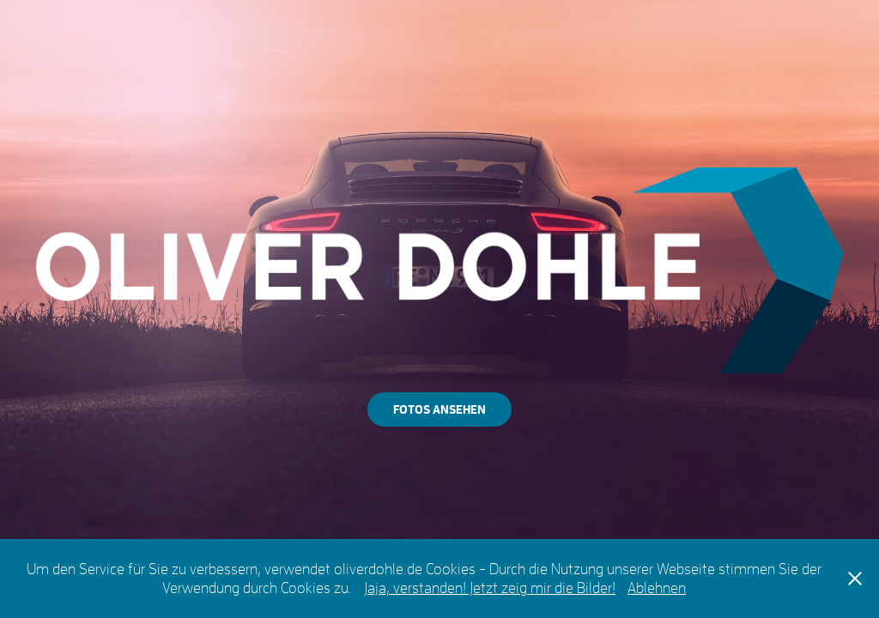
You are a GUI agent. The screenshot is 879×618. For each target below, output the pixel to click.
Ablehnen (656, 588)
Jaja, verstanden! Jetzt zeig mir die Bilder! (489, 588)
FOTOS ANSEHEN (439, 409)
